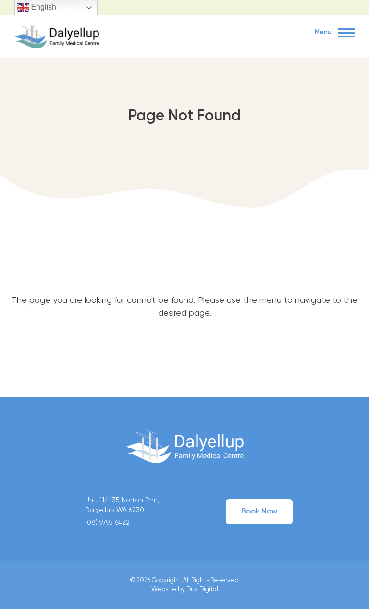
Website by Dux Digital (184, 589)
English (36, 7)
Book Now (259, 511)
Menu (335, 33)
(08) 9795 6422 (107, 522)
